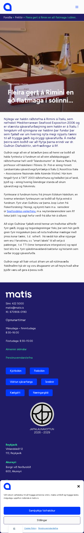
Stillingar (42, 520)
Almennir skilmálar (16, 349)
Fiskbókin (39, 370)
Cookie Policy (30, 528)
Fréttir (25, 84)
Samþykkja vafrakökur (42, 510)
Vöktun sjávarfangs (21, 381)
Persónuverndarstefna (48, 528)
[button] (78, 486)
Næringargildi (40, 392)
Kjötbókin (15, 370)
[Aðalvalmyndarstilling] (77, 7)
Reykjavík (11, 444)
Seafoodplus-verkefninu (21, 211)
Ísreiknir (49, 381)
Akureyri (11, 462)
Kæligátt (15, 392)
